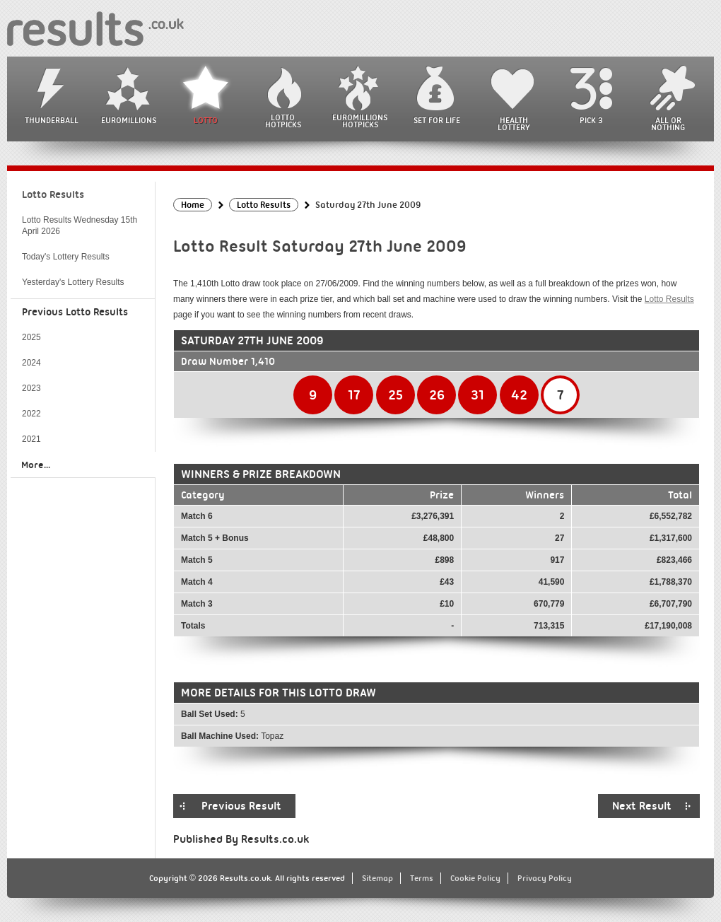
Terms (421, 878)
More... (35, 464)
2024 (31, 363)
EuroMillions (128, 120)
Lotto (206, 120)
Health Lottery (514, 123)
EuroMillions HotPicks (359, 120)
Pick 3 (591, 120)
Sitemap (377, 878)
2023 (31, 388)
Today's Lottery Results (66, 257)
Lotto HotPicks (283, 120)
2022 (31, 414)
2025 (31, 337)
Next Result (642, 806)
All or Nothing (668, 123)
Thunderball (51, 120)
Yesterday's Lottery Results (73, 282)
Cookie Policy (475, 878)
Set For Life (437, 120)
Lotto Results (669, 299)
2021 (31, 439)
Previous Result (241, 806)
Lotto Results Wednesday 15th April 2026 (79, 225)
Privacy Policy (544, 878)
